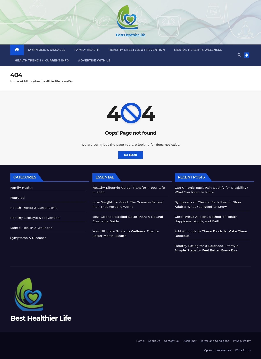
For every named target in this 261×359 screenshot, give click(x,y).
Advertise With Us (94, 60)
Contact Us (171, 340)
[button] (239, 55)
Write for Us (243, 350)
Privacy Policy (242, 340)
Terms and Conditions (215, 340)
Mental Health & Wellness (198, 50)
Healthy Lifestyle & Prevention (136, 50)
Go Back (130, 155)
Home (14, 81)
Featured (17, 198)
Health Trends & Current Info (42, 60)
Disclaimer (190, 340)
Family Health (86, 50)
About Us (154, 340)
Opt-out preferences (217, 350)
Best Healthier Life (130, 35)
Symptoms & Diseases (47, 50)
